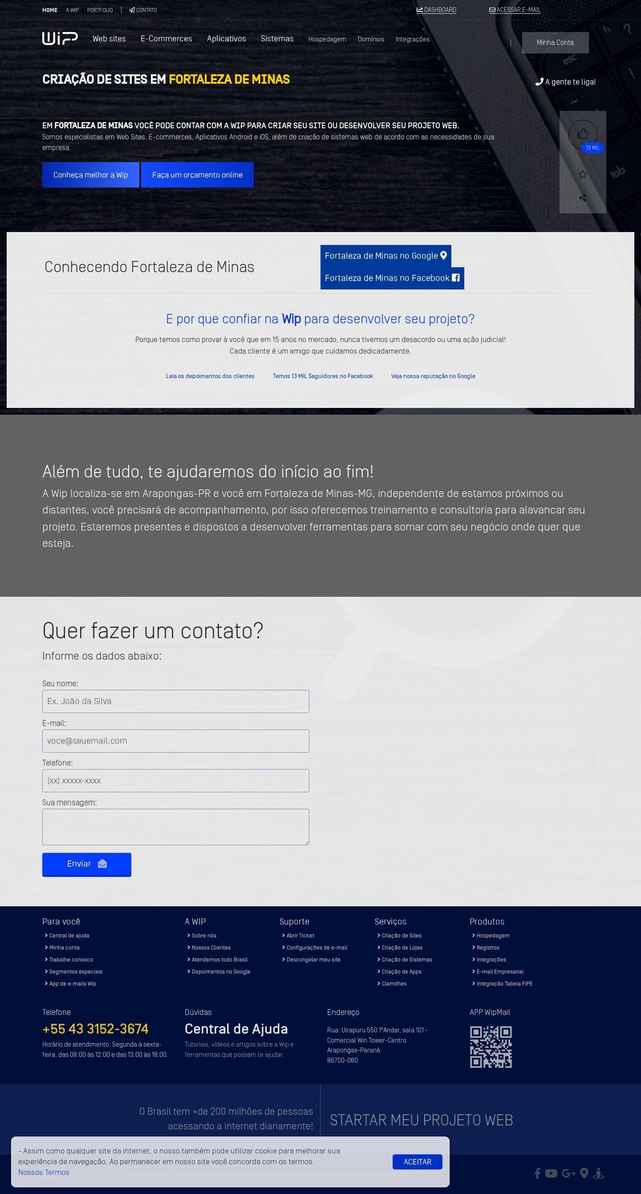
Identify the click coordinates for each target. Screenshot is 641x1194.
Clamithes (391, 983)
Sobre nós (201, 935)
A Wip (72, 10)
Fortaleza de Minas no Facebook (392, 278)
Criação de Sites (399, 935)
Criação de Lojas (399, 947)
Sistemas (277, 38)
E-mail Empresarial (497, 971)
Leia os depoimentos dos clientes (210, 375)
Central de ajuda (67, 935)
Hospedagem (327, 39)
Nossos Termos (43, 1172)
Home (49, 10)
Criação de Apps (399, 971)
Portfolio (100, 10)
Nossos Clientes (209, 947)
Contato (143, 10)
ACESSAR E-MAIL (515, 10)
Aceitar (417, 1161)
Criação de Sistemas (404, 959)
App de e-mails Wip (70, 983)
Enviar (87, 864)
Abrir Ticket (298, 935)
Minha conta (62, 947)
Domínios (371, 39)
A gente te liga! (566, 81)
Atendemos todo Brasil (217, 959)
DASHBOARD (436, 10)
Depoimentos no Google (219, 971)
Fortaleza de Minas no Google (386, 256)
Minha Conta (555, 42)
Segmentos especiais (73, 971)
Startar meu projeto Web (421, 1120)
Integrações (413, 39)
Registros (485, 947)
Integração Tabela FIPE (502, 983)
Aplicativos (226, 38)
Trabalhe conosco (69, 959)
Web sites (109, 38)
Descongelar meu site (311, 959)
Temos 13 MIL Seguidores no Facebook (323, 375)
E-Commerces (166, 38)
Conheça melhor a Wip (90, 174)
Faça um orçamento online (197, 174)
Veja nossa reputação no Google (433, 375)
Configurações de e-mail (314, 947)
